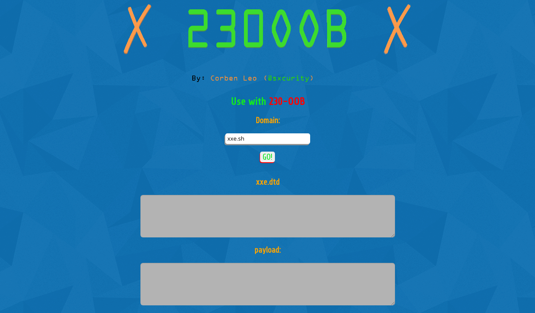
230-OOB (287, 101)
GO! (267, 157)
